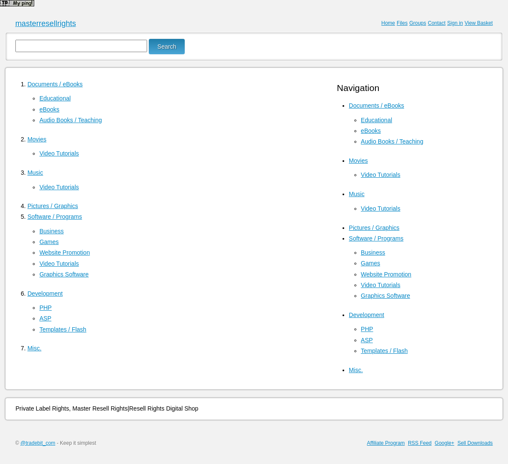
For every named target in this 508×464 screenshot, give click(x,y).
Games (49, 241)
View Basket (479, 23)
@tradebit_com (38, 443)
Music (35, 172)
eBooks (49, 109)
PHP (45, 307)
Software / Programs (54, 216)
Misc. (34, 348)
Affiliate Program (386, 443)
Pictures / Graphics (52, 206)
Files (402, 23)
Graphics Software (64, 274)
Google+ (445, 443)
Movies (36, 139)
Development (45, 293)
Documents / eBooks (55, 84)
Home (388, 23)
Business (51, 231)
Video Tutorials (59, 153)
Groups (417, 23)
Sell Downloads (475, 443)
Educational (55, 98)
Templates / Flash (62, 329)
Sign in (455, 23)
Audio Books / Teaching (70, 120)
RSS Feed (419, 443)
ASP (45, 318)
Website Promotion (64, 252)
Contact (437, 23)
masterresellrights (45, 23)
